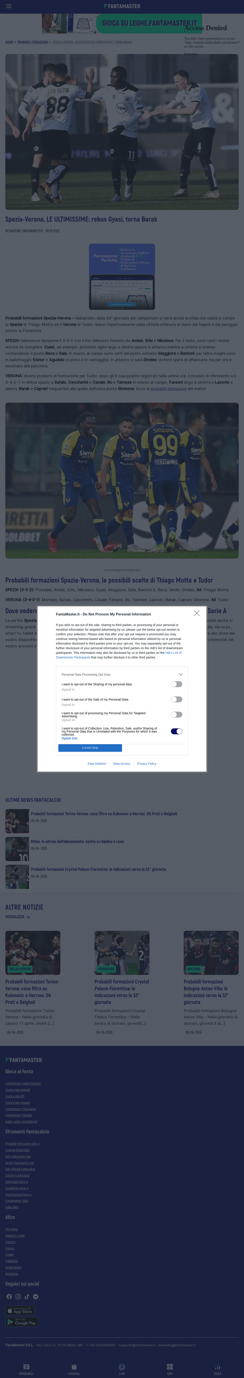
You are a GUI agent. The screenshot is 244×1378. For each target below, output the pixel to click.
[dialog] (122, 689)
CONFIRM (90, 748)
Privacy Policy (146, 763)
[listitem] (122, 674)
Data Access (121, 763)
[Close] (198, 614)
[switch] (176, 684)
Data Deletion (97, 763)
